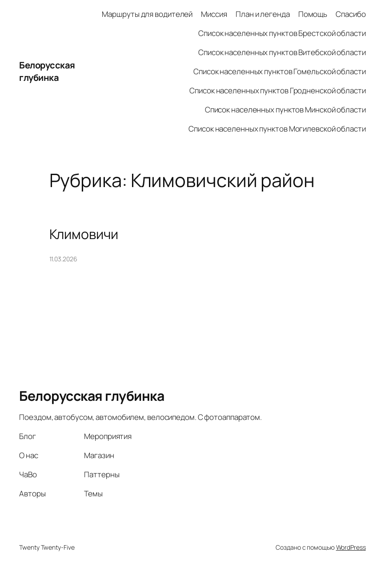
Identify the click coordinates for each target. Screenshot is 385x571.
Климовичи (83, 234)
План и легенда (263, 14)
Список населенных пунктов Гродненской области (277, 90)
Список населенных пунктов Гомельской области (279, 71)
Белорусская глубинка (47, 71)
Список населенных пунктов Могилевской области (277, 129)
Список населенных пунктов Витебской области (282, 52)
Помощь (312, 14)
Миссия (214, 14)
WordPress (351, 547)
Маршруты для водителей (147, 14)
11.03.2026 (63, 259)
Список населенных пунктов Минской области (285, 109)
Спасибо (350, 14)
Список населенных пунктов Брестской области (282, 33)
